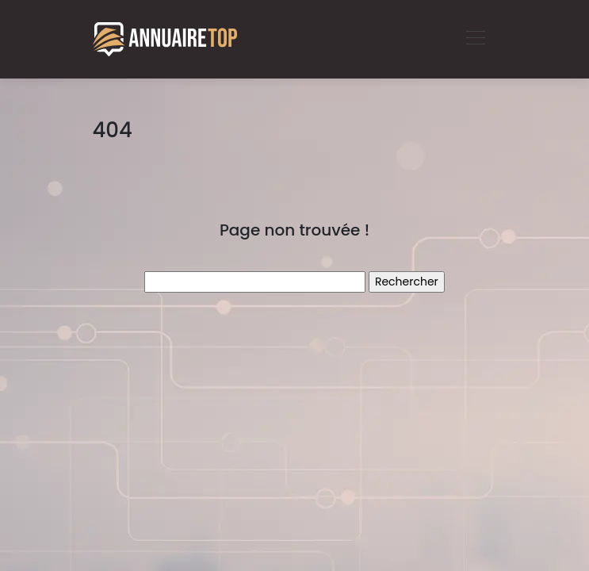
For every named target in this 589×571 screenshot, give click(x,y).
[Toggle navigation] (475, 40)
